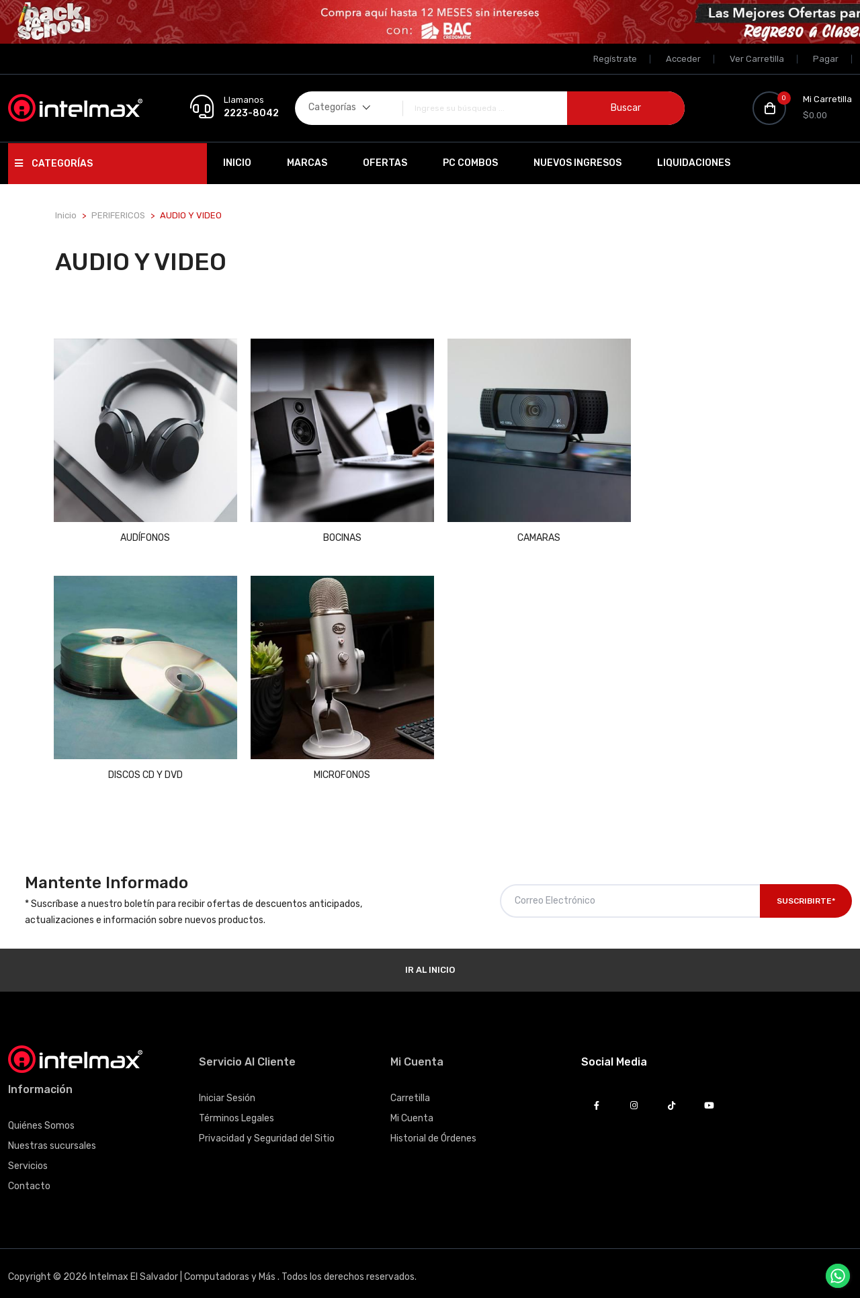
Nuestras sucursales (52, 1135)
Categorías (54, 163)
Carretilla (410, 1087)
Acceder (683, 59)
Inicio (237, 163)
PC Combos (470, 163)
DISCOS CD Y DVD (717, 532)
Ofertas (385, 163)
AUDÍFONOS (143, 532)
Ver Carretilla (757, 59)
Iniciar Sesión (227, 1087)
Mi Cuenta (411, 1107)
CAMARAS (526, 532)
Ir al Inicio (430, 959)
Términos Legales (236, 1107)
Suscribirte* (806, 890)
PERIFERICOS (118, 215)
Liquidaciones (693, 163)
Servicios (28, 1155)
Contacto (29, 1175)
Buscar (626, 108)
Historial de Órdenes (433, 1127)
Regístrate (615, 59)
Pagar (825, 59)
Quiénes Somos (41, 1115)
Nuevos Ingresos (577, 163)
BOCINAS (334, 532)
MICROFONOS (143, 764)
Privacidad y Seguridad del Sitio (267, 1127)
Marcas (307, 163)
